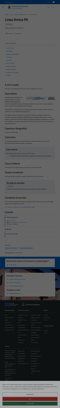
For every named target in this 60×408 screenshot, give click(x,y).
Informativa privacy (36, 356)
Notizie (46, 315)
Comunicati (47, 317)
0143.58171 (10, 220)
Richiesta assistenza (23, 363)
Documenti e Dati (9, 330)
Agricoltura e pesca (23, 315)
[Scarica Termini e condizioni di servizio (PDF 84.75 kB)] (20, 207)
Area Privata (8, 394)
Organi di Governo (9, 317)
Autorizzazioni (21, 327)
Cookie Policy (34, 358)
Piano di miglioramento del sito (35, 371)
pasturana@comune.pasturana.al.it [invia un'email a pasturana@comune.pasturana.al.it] (16, 222)
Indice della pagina (30, 43)
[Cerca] (53, 7)
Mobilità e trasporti (36, 327)
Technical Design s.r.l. (15, 403)
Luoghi (45, 330)
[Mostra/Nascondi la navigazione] (3, 7)
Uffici (6, 315)
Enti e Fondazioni (9, 327)
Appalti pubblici (22, 325)
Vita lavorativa (34, 342)
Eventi (45, 333)
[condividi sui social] (9, 33)
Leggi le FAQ (21, 351)
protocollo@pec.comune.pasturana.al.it (10, 370)
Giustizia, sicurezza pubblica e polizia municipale (35, 317)
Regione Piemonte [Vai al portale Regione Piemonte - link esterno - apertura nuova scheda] (9, 2)
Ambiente (20, 317)
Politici (6, 320)
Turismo (33, 340)
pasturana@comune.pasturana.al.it (10, 365)
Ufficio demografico (12, 234)
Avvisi (45, 320)
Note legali (34, 361)
